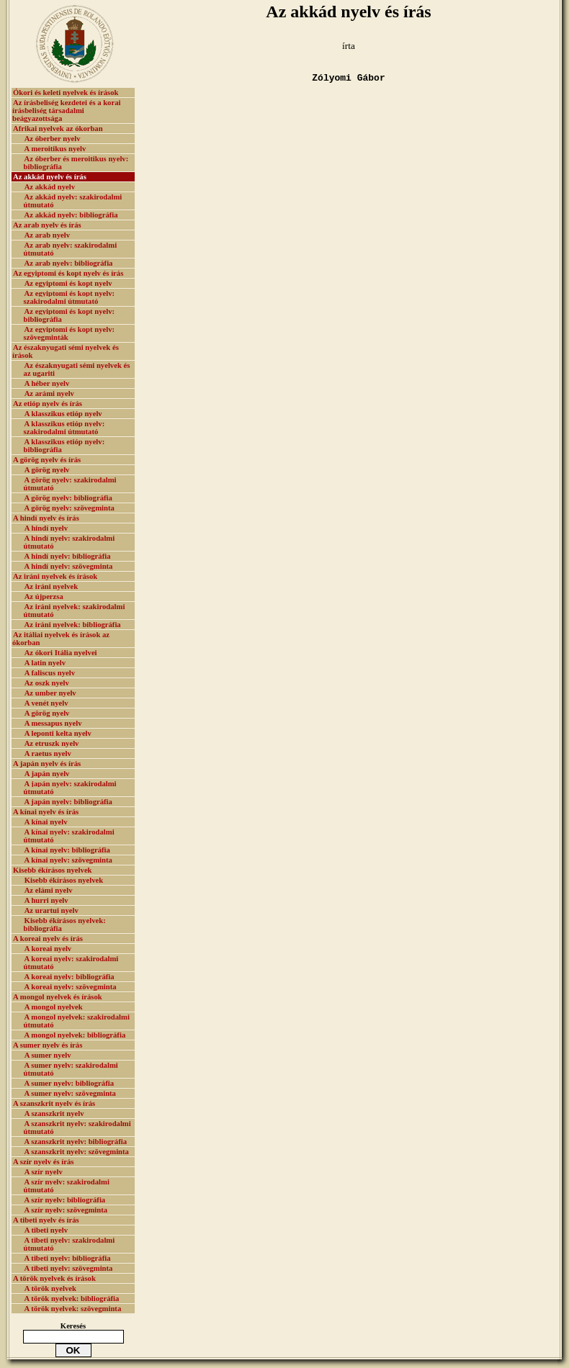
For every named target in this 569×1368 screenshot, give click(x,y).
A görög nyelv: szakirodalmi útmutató (70, 484)
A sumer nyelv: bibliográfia (69, 1083)
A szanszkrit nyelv (54, 1113)
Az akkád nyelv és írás (49, 177)
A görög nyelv (47, 470)
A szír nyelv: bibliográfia (65, 1200)
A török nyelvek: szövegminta (73, 1309)
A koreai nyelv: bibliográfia (69, 977)
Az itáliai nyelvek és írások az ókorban (60, 639)
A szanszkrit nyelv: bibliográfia (75, 1142)
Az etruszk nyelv (51, 743)
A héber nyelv (47, 383)
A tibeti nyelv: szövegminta (68, 1268)
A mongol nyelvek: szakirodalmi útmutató (77, 1021)
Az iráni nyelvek (51, 586)
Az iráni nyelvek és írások (55, 576)
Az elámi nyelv (48, 890)
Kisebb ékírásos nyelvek (52, 870)
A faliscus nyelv (49, 673)
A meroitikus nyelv (55, 149)
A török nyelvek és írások (54, 1278)
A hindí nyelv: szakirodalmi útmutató (69, 542)
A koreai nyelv (48, 949)
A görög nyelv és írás (47, 460)
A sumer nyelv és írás (47, 1045)
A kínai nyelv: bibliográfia (67, 850)
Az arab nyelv (47, 235)
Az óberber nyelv (52, 139)
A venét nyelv (46, 703)
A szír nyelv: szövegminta (66, 1210)
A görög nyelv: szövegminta (69, 508)
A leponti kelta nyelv (57, 733)
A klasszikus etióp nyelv (63, 414)
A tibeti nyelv (46, 1230)
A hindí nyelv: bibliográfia (67, 556)
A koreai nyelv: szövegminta (70, 987)
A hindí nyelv (46, 528)
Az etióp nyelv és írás (47, 404)
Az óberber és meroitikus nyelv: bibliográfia (76, 163)
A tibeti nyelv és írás (46, 1220)
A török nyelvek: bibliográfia (72, 1298)
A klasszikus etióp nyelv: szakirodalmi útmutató (64, 428)
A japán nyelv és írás (47, 764)
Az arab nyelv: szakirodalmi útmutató (70, 249)
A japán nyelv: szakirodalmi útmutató (70, 788)
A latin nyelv (45, 663)
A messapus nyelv (53, 723)
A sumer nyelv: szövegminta (70, 1093)
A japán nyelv (47, 774)
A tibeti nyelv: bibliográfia (67, 1258)
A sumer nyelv (47, 1055)
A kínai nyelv (46, 822)
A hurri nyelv (46, 900)
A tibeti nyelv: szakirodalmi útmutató (69, 1244)
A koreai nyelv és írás (48, 938)
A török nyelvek (50, 1288)
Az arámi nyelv (49, 393)
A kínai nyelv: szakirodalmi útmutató (69, 836)
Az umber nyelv (50, 693)
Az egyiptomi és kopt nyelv (68, 283)
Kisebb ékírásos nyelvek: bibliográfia (65, 924)
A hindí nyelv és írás (46, 518)
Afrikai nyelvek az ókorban (58, 128)
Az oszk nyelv (46, 683)
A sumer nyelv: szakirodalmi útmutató (71, 1069)
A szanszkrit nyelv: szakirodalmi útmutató (77, 1127)
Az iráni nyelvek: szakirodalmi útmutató (74, 610)
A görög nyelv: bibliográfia (68, 498)
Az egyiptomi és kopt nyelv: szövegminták (69, 333)
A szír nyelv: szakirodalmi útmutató (66, 1186)
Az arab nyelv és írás (47, 225)
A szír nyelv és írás (43, 1162)
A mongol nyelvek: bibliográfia (75, 1035)
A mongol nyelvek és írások (57, 997)
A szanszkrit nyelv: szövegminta (76, 1152)
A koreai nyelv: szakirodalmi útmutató (71, 963)
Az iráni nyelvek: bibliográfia (72, 625)
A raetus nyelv (47, 753)
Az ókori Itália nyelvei (60, 653)
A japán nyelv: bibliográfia (68, 802)
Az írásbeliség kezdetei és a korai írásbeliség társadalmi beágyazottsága (66, 110)
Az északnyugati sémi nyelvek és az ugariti (77, 369)
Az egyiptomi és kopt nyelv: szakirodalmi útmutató (69, 297)
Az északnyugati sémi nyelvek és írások (65, 351)
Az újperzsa (43, 596)
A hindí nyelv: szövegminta (68, 566)
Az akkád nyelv (49, 187)
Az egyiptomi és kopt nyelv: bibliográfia (69, 315)
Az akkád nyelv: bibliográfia (71, 215)
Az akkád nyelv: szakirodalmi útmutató (73, 201)
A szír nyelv (43, 1172)
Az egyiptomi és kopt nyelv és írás (68, 273)
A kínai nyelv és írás (46, 812)
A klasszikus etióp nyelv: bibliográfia (64, 446)
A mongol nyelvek (53, 1007)
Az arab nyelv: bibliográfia (68, 263)
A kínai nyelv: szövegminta (68, 860)
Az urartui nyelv (51, 910)
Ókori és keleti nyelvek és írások (66, 92)
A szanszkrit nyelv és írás (54, 1103)
